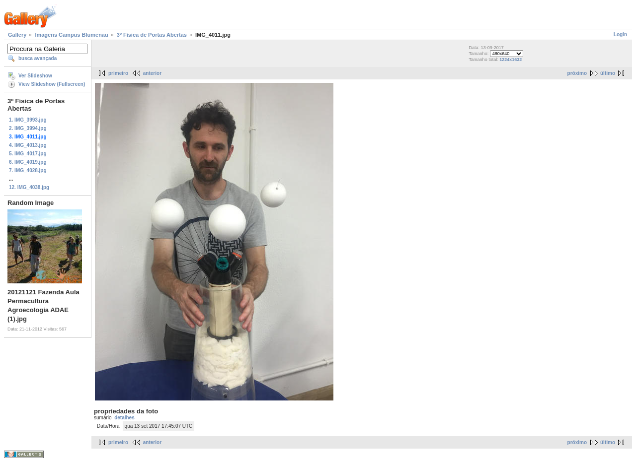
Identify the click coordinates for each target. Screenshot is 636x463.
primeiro (118, 73)
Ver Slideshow (35, 75)
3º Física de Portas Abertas (152, 35)
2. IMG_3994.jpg (28, 128)
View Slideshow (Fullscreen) (51, 84)
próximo (577, 73)
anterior (152, 73)
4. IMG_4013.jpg (28, 145)
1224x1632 (510, 59)
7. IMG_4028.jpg (28, 170)
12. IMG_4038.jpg (29, 187)
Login (620, 34)
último (607, 73)
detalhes (124, 417)
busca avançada (37, 58)
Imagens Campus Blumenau (71, 35)
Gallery (17, 35)
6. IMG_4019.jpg (28, 162)
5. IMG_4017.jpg (28, 153)
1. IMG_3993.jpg (28, 120)
